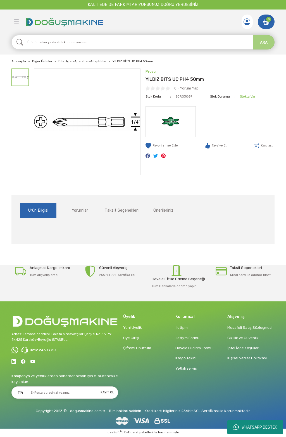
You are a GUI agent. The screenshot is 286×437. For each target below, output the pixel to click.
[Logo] (64, 21)
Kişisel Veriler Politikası (247, 358)
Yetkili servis (186, 368)
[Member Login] (246, 21)
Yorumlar (80, 210)
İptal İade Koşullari (243, 348)
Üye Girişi (131, 338)
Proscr (151, 71)
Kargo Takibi (185, 358)
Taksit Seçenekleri (122, 210)
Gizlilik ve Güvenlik (243, 338)
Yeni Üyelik (132, 327)
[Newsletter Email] (64, 393)
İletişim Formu (187, 338)
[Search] (143, 42)
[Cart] (266, 22)
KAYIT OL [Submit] (107, 393)
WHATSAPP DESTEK (255, 427)
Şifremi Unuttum (137, 348)
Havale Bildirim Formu (194, 348)
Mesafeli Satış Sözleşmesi (249, 327)
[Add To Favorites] (162, 145)
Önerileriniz (163, 210)
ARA (264, 42)
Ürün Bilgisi (38, 210)
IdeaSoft (114, 433)
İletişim (181, 327)
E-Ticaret (131, 433)
